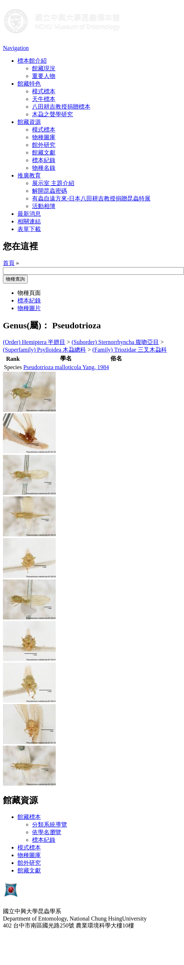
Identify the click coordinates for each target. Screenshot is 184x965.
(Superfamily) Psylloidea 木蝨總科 (44, 350)
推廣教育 (29, 175)
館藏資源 (29, 122)
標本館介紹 (32, 61)
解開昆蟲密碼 (49, 191)
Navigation (16, 48)
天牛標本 (43, 99)
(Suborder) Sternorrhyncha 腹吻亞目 (115, 342)
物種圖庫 (43, 137)
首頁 (9, 263)
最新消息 (29, 214)
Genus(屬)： (26, 325)
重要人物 (43, 76)
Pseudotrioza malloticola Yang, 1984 (66, 367)
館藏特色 (29, 84)
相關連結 (29, 221)
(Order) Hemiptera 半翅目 (34, 342)
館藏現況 (43, 68)
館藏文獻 (43, 152)
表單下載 (29, 229)
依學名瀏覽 (46, 832)
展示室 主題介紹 (53, 183)
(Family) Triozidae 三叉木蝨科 (129, 350)
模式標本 (43, 91)
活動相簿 (43, 206)
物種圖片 (29, 308)
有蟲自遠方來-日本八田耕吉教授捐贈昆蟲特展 (91, 198)
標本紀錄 (43, 160)
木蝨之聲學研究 (52, 114)
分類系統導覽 (49, 824)
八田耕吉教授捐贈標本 (61, 106)
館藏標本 (29, 817)
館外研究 (43, 145)
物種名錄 (43, 168)
